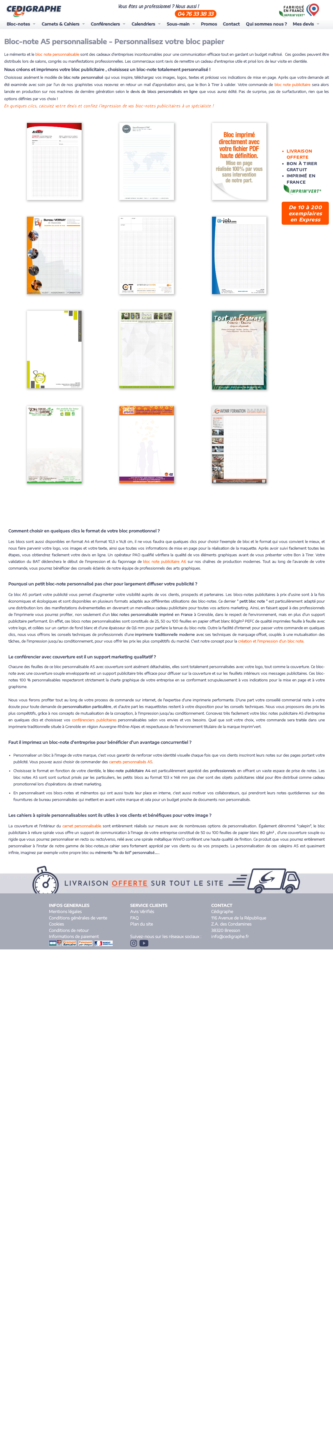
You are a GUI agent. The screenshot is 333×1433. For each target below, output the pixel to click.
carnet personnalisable (81, 821)
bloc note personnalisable (57, 54)
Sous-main (178, 23)
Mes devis (303, 23)
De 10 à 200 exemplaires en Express (305, 213)
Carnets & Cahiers (60, 23)
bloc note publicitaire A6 (164, 556)
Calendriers (143, 23)
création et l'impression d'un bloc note (270, 636)
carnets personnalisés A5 (130, 757)
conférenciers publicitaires (94, 715)
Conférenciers (105, 23)
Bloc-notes (18, 23)
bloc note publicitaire (293, 84)
